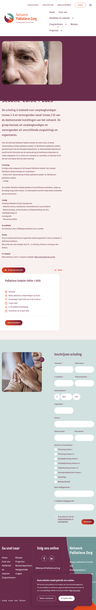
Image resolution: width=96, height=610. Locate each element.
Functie (56, 418)
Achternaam (79, 363)
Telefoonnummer (81, 377)
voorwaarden (63, 521)
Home (4, 557)
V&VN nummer (59, 431)
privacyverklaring (64, 519)
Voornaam (58, 363)
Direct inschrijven (14, 323)
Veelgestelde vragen (20, 571)
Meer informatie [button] (74, 590)
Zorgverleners (7, 577)
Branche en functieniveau (63, 445)
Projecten (20, 561)
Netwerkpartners (20, 565)
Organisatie (58, 404)
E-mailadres (58, 377)
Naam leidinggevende (62, 487)
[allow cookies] (67, 598)
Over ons (6, 561)
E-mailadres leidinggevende (64, 501)
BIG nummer (79, 431)
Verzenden (88, 522)
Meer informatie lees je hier (44, 257)
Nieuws (19, 557)
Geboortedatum (60, 390)
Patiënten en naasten (6, 569)
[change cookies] (46, 598)
